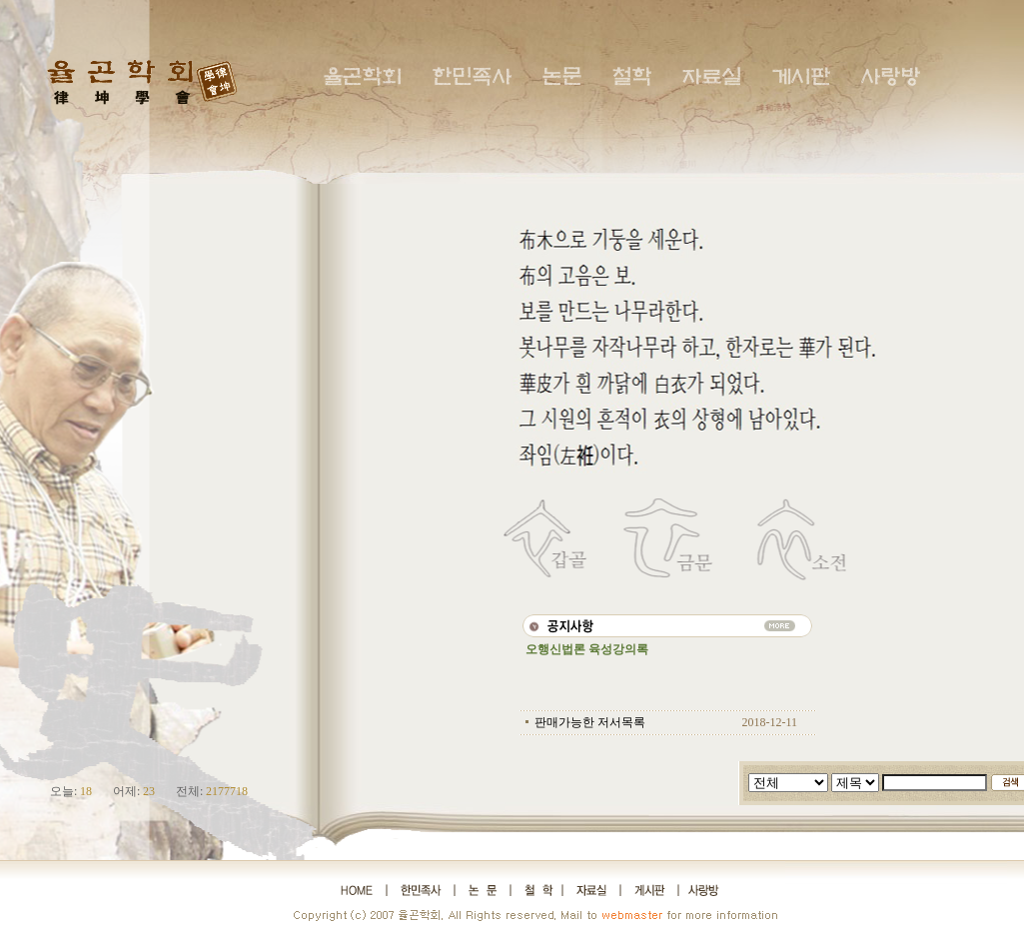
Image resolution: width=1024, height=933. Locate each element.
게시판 (801, 76)
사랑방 (890, 76)
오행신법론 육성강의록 (586, 649)
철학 (631, 76)
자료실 (711, 76)
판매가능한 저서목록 (589, 722)
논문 (561, 76)
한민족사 (472, 76)
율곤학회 (363, 76)
